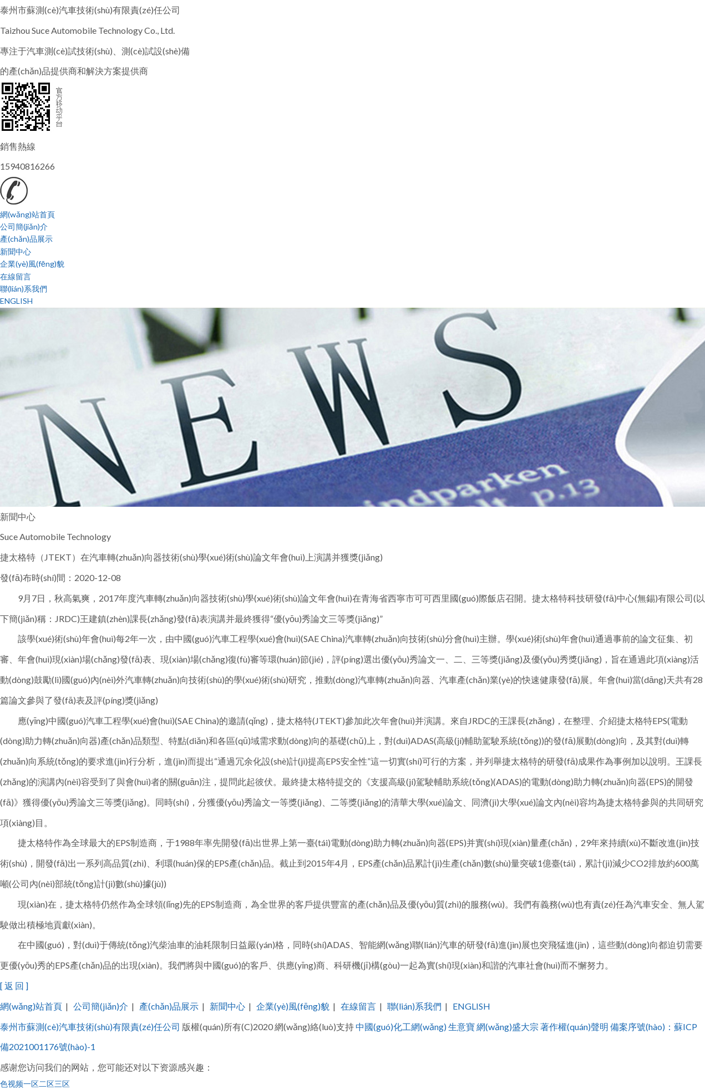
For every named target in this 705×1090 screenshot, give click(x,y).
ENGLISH (16, 300)
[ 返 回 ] (14, 985)
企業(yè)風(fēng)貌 (32, 263)
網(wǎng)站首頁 (27, 214)
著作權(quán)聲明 (574, 1026)
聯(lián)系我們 (23, 288)
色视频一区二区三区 (35, 1083)
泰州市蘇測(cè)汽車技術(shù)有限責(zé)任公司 (90, 1026)
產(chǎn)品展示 (26, 238)
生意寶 (461, 1026)
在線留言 (15, 276)
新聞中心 (15, 251)
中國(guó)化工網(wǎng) (401, 1026)
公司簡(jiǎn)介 (24, 226)
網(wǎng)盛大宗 (507, 1026)
